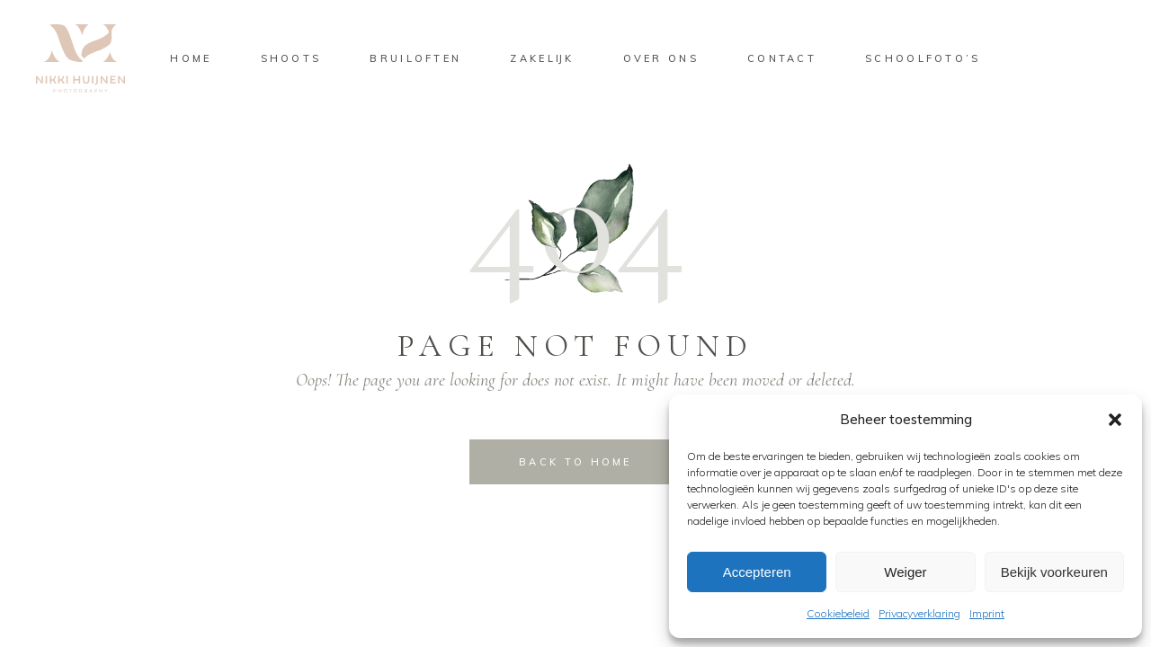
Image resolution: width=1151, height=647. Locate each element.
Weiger (905, 572)
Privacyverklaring (919, 613)
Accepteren (757, 572)
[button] (1115, 420)
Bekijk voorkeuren (1054, 572)
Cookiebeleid (838, 613)
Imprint (986, 613)
